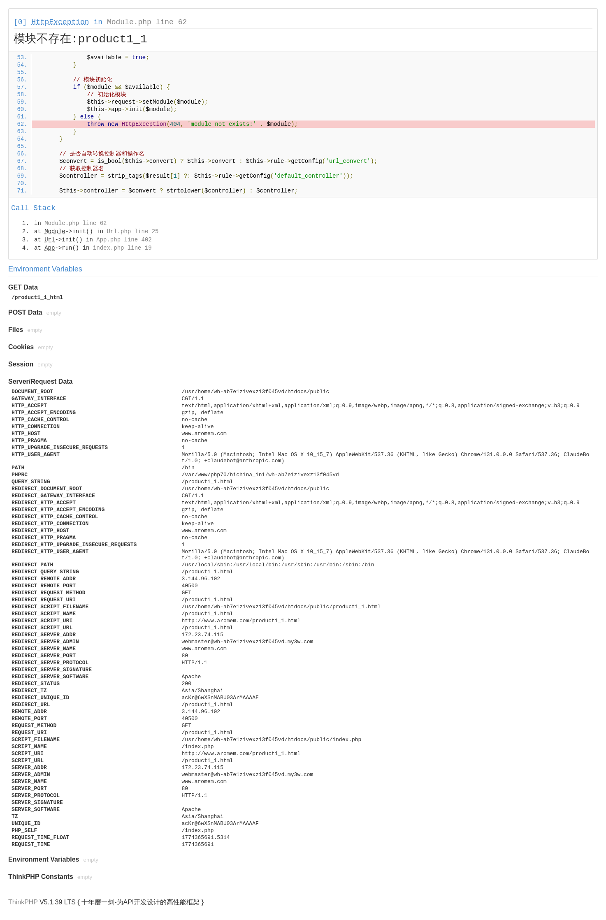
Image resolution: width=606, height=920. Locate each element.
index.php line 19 (122, 248)
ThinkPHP (23, 902)
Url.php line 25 (132, 231)
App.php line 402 (123, 239)
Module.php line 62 (147, 22)
